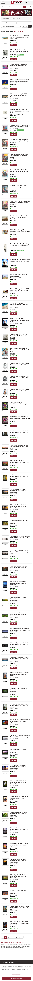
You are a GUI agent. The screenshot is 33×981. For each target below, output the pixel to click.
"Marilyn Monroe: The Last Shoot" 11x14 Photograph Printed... (18, 336)
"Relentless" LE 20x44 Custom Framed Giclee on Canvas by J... (20, 629)
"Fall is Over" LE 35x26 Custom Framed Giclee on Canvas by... (20, 475)
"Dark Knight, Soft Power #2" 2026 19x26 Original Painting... (19, 140)
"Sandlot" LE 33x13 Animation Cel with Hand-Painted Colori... (19, 36)
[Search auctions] (14, 7)
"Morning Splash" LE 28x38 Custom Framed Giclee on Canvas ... (18, 813)
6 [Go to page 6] (19, 937)
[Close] (30, 966)
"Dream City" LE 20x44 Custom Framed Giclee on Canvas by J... (20, 643)
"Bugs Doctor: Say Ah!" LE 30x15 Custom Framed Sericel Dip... (19, 95)
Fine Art (9, 23)
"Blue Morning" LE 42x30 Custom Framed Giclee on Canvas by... (18, 583)
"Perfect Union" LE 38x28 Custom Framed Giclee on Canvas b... (18, 782)
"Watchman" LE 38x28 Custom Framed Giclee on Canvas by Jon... (19, 705)
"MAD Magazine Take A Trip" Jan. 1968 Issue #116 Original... (20, 403)
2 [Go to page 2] (8, 937)
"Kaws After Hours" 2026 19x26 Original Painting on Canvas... (20, 201)
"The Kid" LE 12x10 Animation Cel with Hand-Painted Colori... (19, 50)
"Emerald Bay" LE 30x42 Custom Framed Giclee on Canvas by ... (18, 490)
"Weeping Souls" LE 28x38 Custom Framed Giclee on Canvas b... (18, 690)
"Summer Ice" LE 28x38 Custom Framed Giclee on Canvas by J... (20, 736)
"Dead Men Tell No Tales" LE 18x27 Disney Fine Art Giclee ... (20, 922)
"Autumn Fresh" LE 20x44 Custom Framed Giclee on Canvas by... (18, 599)
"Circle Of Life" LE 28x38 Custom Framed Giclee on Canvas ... (18, 892)
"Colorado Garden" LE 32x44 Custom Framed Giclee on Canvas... (19, 522)
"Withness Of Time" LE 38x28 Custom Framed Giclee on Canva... (19, 674)
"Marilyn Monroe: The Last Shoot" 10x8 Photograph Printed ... (18, 217)
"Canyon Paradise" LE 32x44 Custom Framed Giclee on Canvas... (19, 567)
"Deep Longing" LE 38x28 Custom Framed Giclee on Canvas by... (18, 860)
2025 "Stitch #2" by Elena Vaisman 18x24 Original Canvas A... (20, 231)
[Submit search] (24, 7)
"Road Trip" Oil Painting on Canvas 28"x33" (18, 275)
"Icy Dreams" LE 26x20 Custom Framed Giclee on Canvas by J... (20, 431)
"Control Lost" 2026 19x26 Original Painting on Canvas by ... (20, 187)
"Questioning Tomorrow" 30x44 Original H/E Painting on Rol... (20, 260)
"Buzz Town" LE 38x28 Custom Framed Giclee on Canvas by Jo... (20, 907)
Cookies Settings (16, 974)
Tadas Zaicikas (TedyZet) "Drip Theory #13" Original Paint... (19, 244)
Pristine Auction (6, 18)
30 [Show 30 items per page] (26, 26)
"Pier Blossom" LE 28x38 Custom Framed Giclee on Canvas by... (18, 766)
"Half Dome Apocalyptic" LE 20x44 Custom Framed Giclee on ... (19, 446)
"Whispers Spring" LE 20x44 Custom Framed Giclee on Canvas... (19, 614)
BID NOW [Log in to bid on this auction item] (13, 45)
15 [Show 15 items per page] (23, 26)
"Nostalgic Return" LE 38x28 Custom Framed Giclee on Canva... (19, 798)
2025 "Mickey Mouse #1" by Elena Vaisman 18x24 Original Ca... (19, 350)
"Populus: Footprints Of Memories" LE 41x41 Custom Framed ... (19, 304)
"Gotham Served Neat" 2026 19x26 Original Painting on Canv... (19, 155)
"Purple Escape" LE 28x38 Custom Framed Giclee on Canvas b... (18, 751)
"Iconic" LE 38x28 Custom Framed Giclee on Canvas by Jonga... (19, 829)
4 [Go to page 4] (13, 937)
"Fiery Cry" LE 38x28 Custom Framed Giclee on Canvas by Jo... (19, 845)
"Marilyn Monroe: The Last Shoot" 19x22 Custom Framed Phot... (19, 111)
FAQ (4, 961)
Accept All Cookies (16, 978)
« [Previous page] (2, 937)
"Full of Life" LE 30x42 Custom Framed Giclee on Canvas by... (19, 461)
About (4, 962)
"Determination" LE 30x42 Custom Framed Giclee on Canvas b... (18, 506)
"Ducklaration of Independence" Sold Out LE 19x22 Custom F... (20, 126)
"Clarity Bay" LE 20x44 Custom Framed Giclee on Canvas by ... (20, 536)
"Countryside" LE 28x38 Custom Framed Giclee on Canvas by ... (18, 876)
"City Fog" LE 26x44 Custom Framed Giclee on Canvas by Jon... (19, 552)
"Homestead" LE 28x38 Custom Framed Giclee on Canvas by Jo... (20, 721)
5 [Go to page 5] (16, 937)
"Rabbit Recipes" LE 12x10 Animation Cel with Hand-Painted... (18, 65)
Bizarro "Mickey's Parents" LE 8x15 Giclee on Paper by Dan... (19, 289)
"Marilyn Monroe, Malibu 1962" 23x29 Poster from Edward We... (20, 377)
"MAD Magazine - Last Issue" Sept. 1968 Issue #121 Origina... (20, 417)
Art (24, 23)
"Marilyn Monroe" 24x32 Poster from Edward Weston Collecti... (20, 364)
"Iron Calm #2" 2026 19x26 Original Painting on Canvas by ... (20, 171)
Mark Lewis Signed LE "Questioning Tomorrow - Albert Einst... (20, 320)
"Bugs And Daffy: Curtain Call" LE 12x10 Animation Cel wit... (19, 80)
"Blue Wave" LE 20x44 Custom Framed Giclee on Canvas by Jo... (19, 658)
